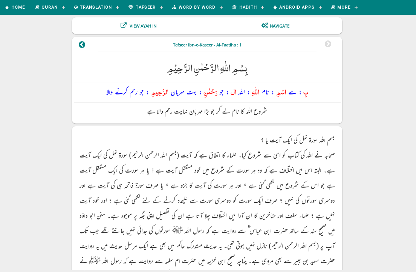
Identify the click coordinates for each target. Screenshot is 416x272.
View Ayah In (142, 26)
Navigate (279, 26)
